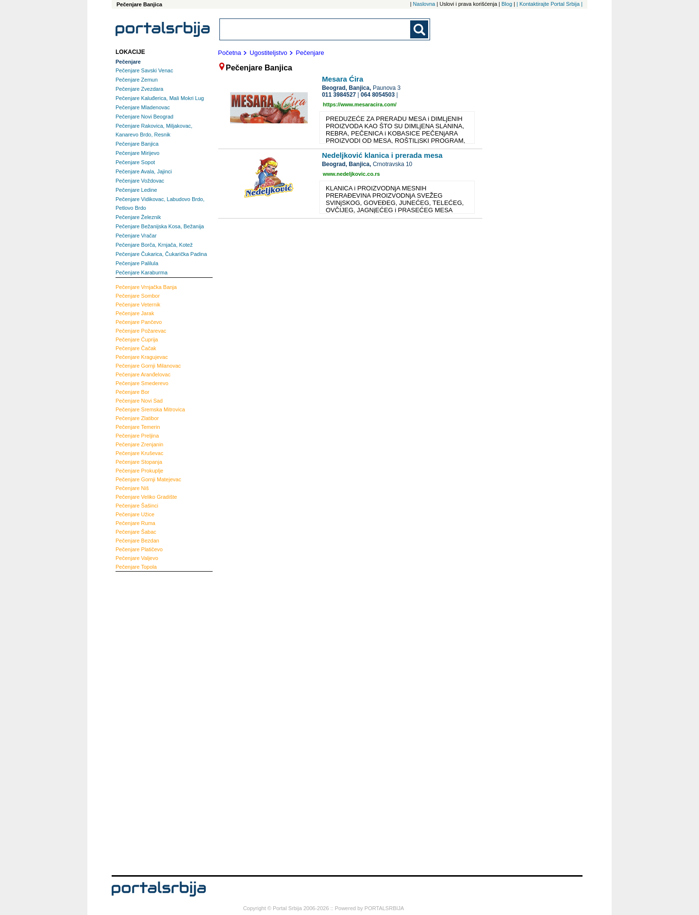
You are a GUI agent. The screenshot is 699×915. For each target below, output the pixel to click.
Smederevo (142, 383)
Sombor (138, 296)
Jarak (135, 313)
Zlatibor (137, 418)
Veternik (138, 304)
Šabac (136, 532)
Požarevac (141, 331)
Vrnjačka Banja (146, 287)
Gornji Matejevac (148, 479)
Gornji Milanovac (148, 366)
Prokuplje (139, 471)
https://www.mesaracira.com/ (360, 104)
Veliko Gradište (146, 497)
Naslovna (424, 4)
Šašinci (137, 505)
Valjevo (137, 558)
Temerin (138, 427)
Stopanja (139, 462)
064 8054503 (378, 94)
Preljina (137, 436)
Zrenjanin (139, 444)
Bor (133, 392)
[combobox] (315, 29)
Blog (506, 4)
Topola (136, 567)
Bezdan (137, 540)
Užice (135, 514)
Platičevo (139, 549)
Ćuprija (137, 339)
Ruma (135, 523)
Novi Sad (139, 401)
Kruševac (139, 453)
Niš (132, 488)
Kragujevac (142, 357)
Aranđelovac (143, 374)
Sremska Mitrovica (150, 409)
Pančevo (139, 322)
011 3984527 (339, 94)
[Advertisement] (154, 722)
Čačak (136, 348)
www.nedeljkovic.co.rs (351, 174)
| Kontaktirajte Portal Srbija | (549, 4)
